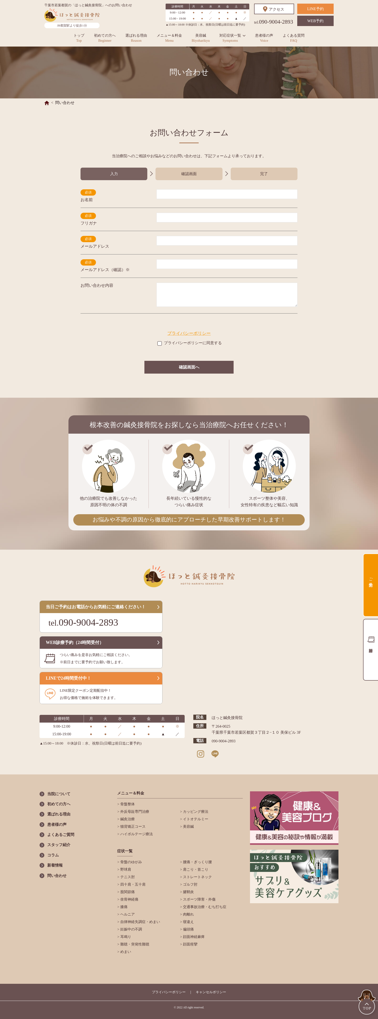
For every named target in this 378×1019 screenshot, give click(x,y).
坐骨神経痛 (128, 899)
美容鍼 (201, 38)
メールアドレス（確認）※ (105, 269)
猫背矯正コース (132, 826)
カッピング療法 (195, 812)
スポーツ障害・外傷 (199, 899)
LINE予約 (315, 9)
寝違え (188, 922)
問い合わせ (57, 876)
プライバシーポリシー (189, 333)
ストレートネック (197, 877)
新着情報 (55, 865)
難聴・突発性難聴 (134, 944)
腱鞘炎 (188, 892)
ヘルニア (127, 914)
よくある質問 (293, 38)
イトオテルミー (195, 819)
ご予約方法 (371, 577)
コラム (53, 855)
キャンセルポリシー (211, 992)
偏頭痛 (188, 929)
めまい (125, 952)
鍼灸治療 (127, 819)
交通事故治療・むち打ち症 (204, 907)
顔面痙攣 (189, 944)
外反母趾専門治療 (139, 812)
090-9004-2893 (273, 22)
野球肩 (125, 869)
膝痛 (123, 907)
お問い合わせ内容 (97, 285)
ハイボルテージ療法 (136, 834)
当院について (58, 794)
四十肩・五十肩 (132, 884)
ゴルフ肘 (189, 884)
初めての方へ (105, 38)
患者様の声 (264, 38)
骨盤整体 (127, 804)
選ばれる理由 (136, 38)
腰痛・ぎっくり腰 (197, 862)
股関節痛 (127, 892)
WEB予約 (315, 21)
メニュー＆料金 (169, 38)
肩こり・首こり (195, 869)
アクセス (276, 9)
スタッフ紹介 (58, 845)
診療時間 (370, 650)
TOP (367, 1002)
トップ (79, 38)
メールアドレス (95, 246)
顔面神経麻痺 (193, 937)
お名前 (87, 200)
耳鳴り (125, 937)
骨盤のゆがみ (130, 862)
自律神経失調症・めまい (139, 922)
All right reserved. (193, 1007)
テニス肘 (127, 877)
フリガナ (89, 223)
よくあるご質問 (60, 835)
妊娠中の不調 (130, 929)
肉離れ (188, 914)
